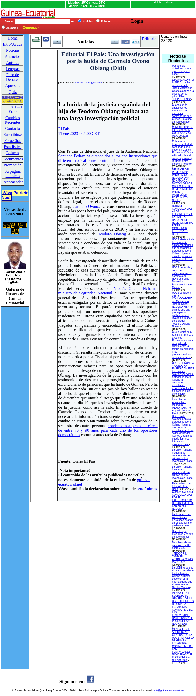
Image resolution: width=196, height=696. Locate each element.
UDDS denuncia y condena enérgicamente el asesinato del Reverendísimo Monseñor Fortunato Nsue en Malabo (182, 277)
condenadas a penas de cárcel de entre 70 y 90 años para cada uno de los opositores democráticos (108, 430)
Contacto (12, 128)
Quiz (13, 91)
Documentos (12, 159)
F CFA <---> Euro (12, 109)
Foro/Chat (12, 140)
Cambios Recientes (12, 119)
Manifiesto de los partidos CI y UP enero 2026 (181, 545)
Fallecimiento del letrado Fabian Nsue (181, 486)
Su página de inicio (13, 173)
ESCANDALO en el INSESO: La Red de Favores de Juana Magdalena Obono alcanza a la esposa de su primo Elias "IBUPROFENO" (183, 89)
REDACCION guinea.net (89, 82)
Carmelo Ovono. (85, 206)
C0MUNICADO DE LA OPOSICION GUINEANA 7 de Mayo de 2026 (182, 131)
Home (13, 38)
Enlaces (12, 153)
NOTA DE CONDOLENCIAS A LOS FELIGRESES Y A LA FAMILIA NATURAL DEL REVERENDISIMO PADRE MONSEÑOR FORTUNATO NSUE (182, 219)
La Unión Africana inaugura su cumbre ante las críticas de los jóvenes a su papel (182, 455)
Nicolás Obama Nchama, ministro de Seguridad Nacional (108, 290)
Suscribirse (13, 134)
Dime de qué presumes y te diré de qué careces (182, 534)
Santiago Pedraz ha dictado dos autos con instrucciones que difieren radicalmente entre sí (108, 158)
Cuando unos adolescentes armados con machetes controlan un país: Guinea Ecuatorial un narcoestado (182, 113)
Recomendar (12, 182)
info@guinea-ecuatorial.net (169, 690)
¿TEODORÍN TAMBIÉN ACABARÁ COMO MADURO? (182, 557)
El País (64, 129)
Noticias (12, 50)
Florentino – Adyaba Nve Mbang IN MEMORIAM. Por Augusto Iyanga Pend (182, 406)
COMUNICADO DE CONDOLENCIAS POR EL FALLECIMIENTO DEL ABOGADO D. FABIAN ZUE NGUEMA (183, 500)
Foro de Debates (12, 77)
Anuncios (12, 56)
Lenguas (12, 69)
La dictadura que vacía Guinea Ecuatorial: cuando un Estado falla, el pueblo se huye (182, 520)
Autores (12, 62)
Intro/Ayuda (12, 44)
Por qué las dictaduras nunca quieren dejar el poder (181, 69)
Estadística (12, 147)
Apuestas (12, 85)
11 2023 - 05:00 (79, 133)
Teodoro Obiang (112, 234)
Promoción (12, 165)
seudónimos (147, 489)
